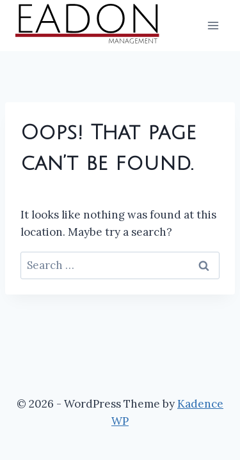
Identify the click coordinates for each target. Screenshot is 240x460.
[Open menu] (213, 25)
